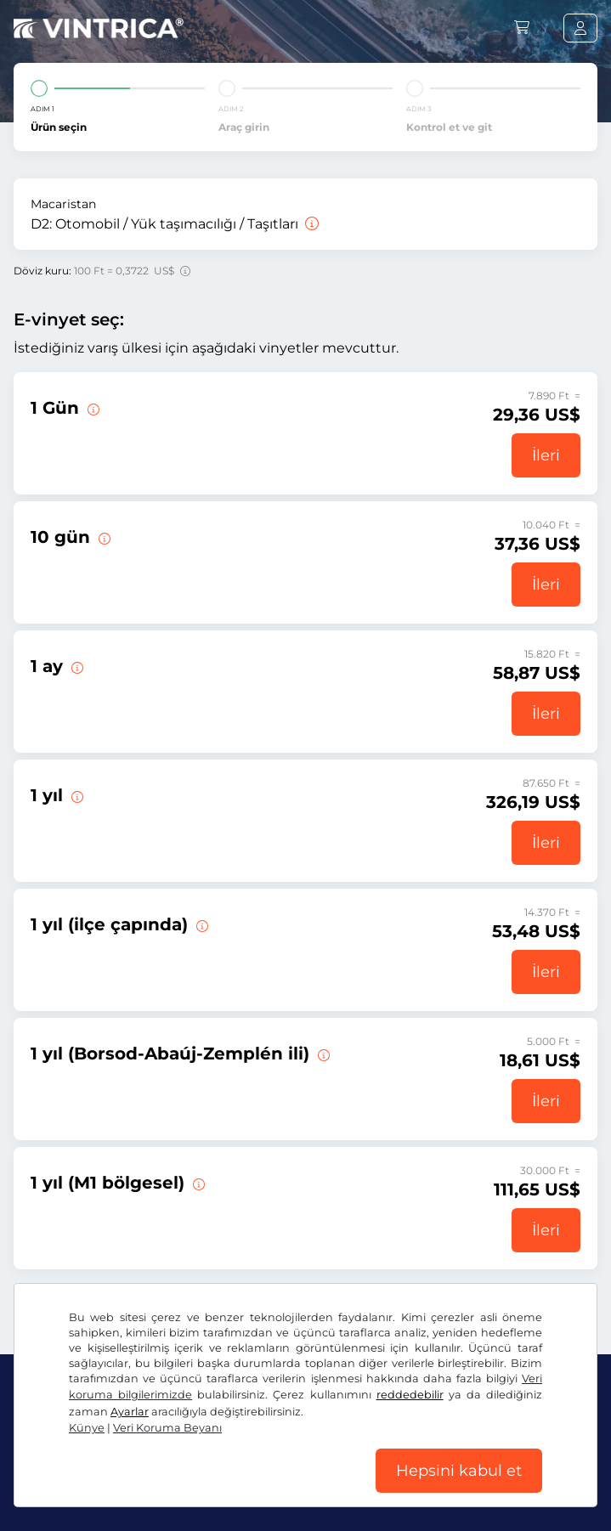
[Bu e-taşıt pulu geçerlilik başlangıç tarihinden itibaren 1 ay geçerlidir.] (75, 666)
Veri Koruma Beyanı (295, 1488)
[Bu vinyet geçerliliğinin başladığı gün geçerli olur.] (91, 408)
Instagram (138, 1452)
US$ (41, 1398)
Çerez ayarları (405, 1488)
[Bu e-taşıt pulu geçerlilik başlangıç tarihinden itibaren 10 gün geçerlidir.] (102, 537)
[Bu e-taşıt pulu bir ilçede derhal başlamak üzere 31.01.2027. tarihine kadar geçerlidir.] (200, 924)
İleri (546, 455)
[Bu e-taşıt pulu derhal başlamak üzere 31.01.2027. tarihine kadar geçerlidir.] (75, 795)
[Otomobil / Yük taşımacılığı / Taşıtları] (310, 224)
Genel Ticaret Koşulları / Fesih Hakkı (120, 1488)
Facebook (51, 1452)
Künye (475, 1488)
